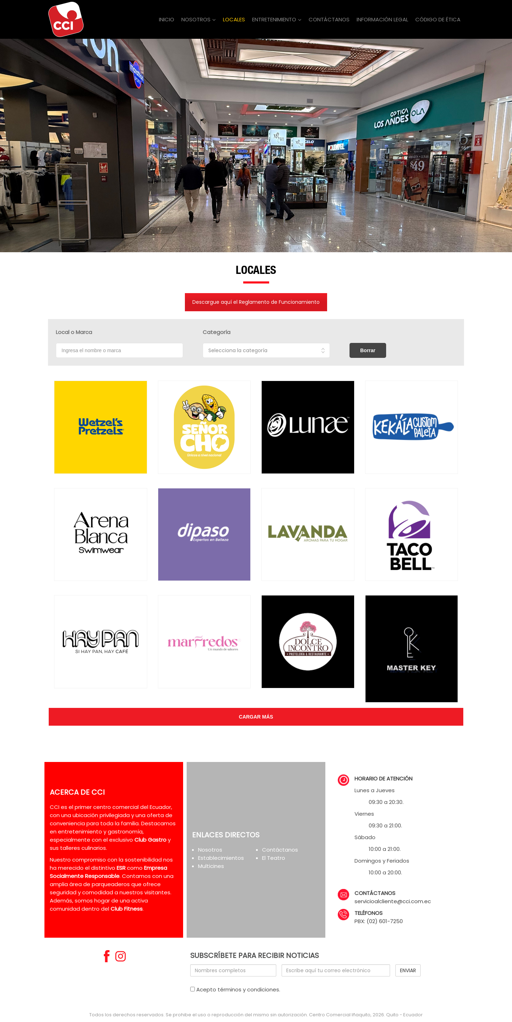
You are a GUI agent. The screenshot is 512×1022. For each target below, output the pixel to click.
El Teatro (273, 858)
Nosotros (210, 849)
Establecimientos (221, 858)
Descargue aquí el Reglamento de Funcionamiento (256, 302)
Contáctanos (280, 849)
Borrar (367, 350)
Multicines (211, 866)
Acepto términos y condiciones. (235, 989)
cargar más (256, 717)
